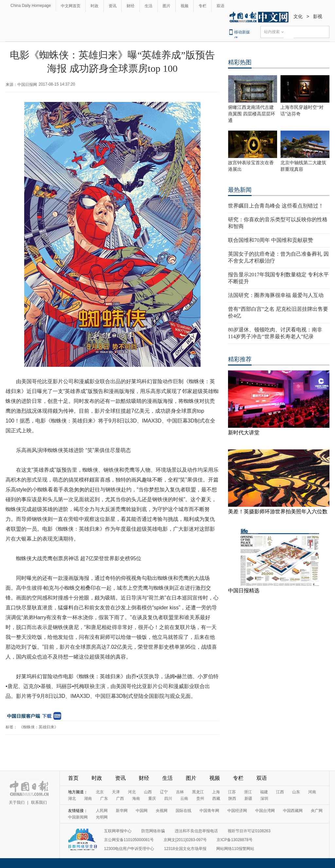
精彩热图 (240, 62)
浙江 (248, 792)
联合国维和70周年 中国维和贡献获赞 (270, 240)
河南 (312, 792)
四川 (168, 798)
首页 (73, 778)
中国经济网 (237, 810)
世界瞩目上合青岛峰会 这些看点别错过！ (276, 205)
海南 (136, 798)
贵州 (200, 798)
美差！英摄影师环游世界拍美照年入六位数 (277, 511)
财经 (130, 6)
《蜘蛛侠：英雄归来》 (38, 727)
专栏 (202, 6)
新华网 (122, 810)
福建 (264, 792)
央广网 (317, 810)
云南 (184, 798)
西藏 (216, 798)
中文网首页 (70, 6)
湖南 (88, 798)
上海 (216, 792)
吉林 (180, 792)
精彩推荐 (240, 359)
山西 (148, 792)
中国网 (142, 810)
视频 (184, 6)
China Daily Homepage (30, 5)
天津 (116, 792)
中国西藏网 (293, 810)
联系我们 (39, 802)
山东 (296, 792)
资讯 (112, 6)
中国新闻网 (78, 817)
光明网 (102, 817)
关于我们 (17, 802)
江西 (280, 792)
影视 (317, 16)
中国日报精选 (243, 590)
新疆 (248, 798)
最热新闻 (240, 190)
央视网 (162, 810)
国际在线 (183, 810)
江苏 (232, 792)
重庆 (152, 798)
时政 (94, 6)
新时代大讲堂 (243, 432)
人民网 (102, 810)
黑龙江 (198, 792)
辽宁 (164, 792)
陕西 (232, 798)
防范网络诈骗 (153, 831)
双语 (220, 6)
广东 (104, 798)
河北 (132, 792)
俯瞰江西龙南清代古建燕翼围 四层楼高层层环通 (251, 114)
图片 (166, 6)
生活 (148, 6)
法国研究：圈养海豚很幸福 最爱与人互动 (276, 295)
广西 (120, 798)
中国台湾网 (265, 810)
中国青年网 (209, 810)
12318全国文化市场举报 (185, 848)
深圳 (264, 798)
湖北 (72, 798)
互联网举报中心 (118, 831)
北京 (100, 792)
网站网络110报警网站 (235, 848)
